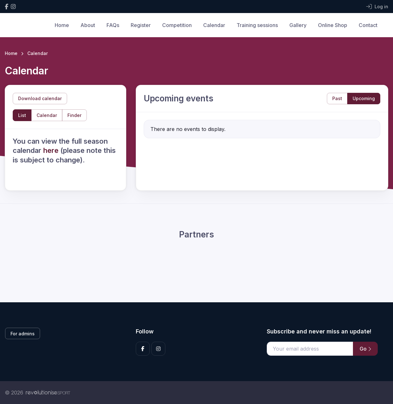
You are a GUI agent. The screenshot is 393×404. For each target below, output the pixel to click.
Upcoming (364, 98)
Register (141, 25)
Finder (74, 115)
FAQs (113, 25)
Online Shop (332, 25)
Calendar (214, 25)
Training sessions (257, 25)
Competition (177, 25)
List (22, 115)
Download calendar (40, 98)
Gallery (298, 25)
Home (62, 25)
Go (365, 349)
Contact (368, 25)
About (87, 25)
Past (337, 98)
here (51, 150)
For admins (22, 333)
